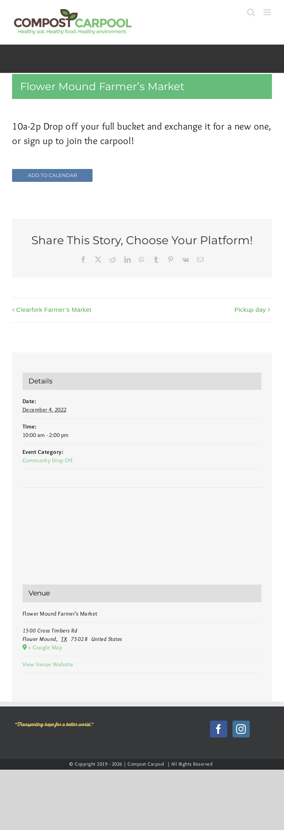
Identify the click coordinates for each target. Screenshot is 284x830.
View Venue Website (48, 664)
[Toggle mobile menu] (267, 12)
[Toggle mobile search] (251, 12)
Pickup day (250, 309)
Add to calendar (52, 175)
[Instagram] (241, 729)
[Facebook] (218, 729)
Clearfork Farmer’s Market (53, 309)
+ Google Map (45, 647)
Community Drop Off (48, 460)
